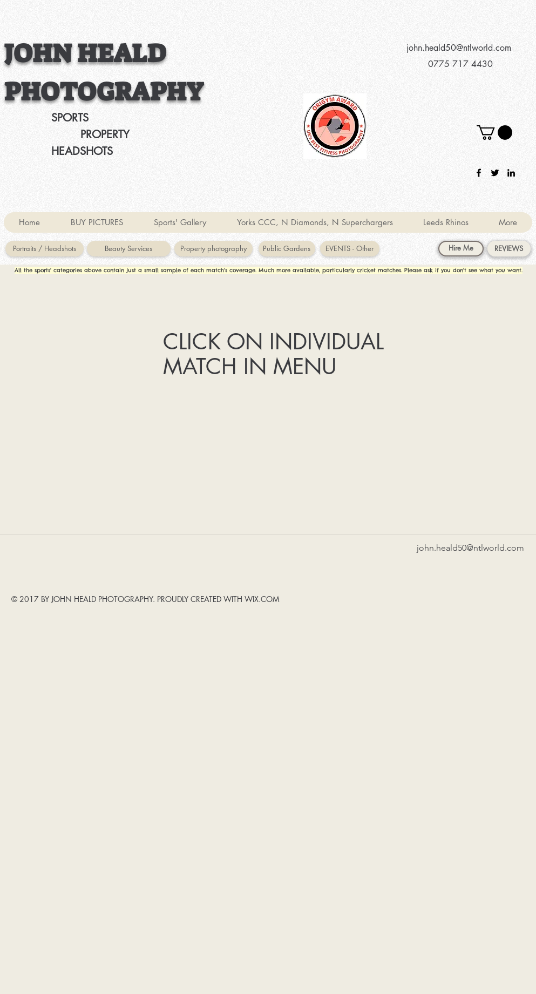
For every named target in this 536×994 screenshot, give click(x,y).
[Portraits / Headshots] (44, 248)
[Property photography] (213, 248)
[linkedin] (511, 172)
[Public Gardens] (287, 248)
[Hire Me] (461, 248)
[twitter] (495, 172)
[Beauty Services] (129, 248)
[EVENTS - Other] (349, 248)
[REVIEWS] (509, 248)
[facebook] (478, 172)
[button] (494, 132)
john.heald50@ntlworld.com (458, 47)
